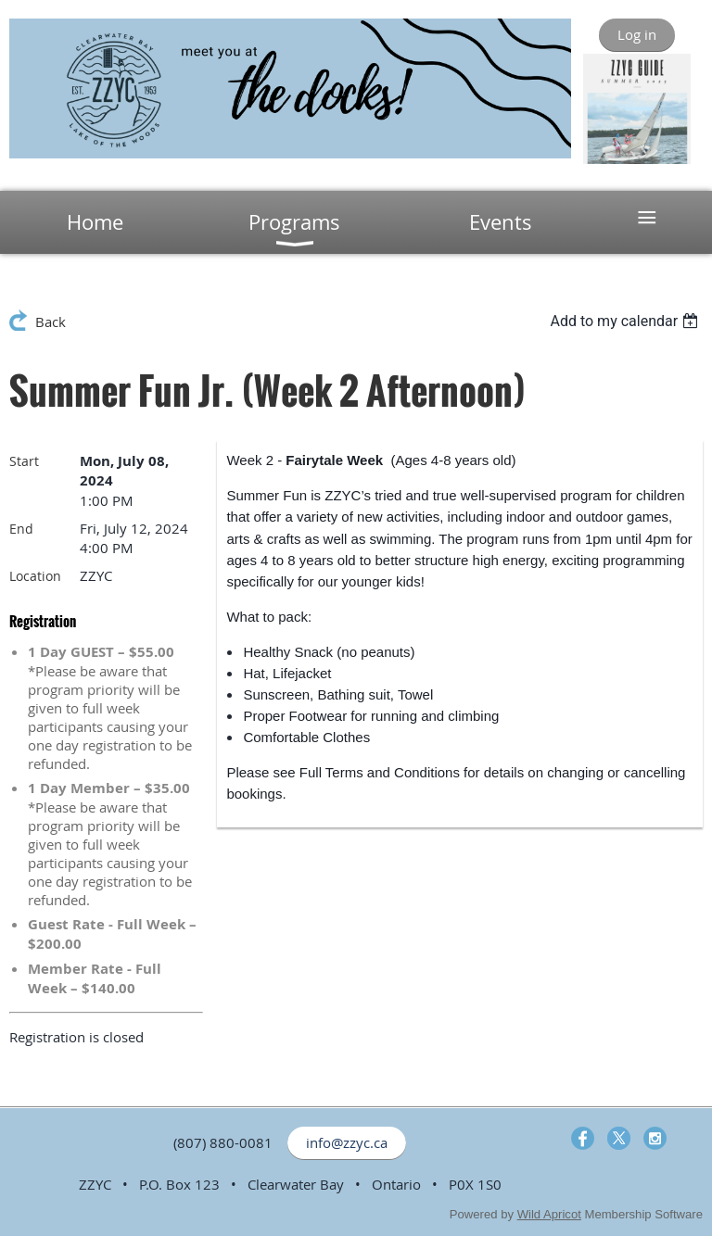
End (21, 528)
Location (35, 576)
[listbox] (626, 321)
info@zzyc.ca (347, 1142)
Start (24, 461)
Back (50, 321)
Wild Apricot (549, 1214)
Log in (636, 34)
